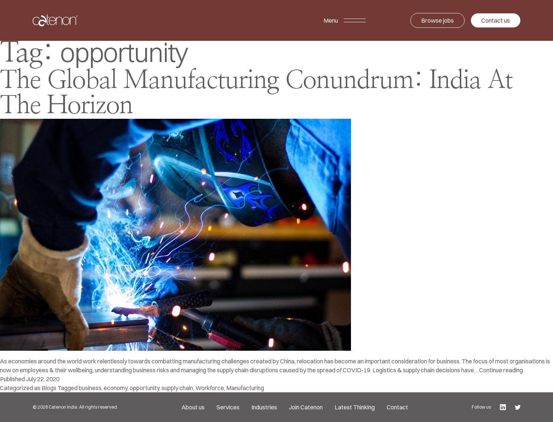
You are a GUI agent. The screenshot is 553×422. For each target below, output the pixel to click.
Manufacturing (245, 388)
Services (228, 407)
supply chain (177, 388)
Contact (397, 407)
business (90, 388)
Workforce (209, 388)
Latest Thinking (355, 407)
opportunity (144, 388)
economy (115, 388)
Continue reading (501, 370)
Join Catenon (306, 407)
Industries (264, 407)
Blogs (49, 388)
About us (193, 407)
